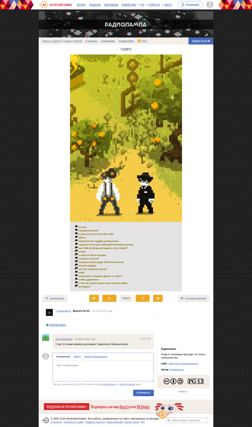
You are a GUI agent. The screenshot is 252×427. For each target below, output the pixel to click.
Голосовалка (111, 5)
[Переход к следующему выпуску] (126, 172)
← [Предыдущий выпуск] (116, 49)
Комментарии (126, 41)
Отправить (143, 392)
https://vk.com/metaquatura (183, 363)
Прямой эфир (129, 5)
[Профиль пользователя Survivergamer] (47, 337)
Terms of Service (127, 384)
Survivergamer (64, 338)
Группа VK (154, 5)
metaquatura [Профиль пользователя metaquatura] (63, 310)
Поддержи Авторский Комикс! (67, 406)
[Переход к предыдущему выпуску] (60, 172)
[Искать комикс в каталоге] (168, 420)
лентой (78, 41)
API (142, 5)
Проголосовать (57, 325)
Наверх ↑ (183, 391)
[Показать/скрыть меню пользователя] (209, 4)
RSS (144, 41)
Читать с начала (51, 41)
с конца (67, 41)
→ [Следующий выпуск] (135, 49)
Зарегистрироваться (95, 356)
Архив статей (131, 422)
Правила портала (95, 422)
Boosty (168, 5)
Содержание (108, 41)
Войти (77, 356)
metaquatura (177, 369)
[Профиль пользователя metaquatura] (49, 312)
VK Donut (143, 406)
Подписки (94, 5)
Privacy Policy (108, 384)
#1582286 (145, 338)
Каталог (81, 5)
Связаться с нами (74, 422)
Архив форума (114, 422)
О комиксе (91, 41)
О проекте (56, 422)
